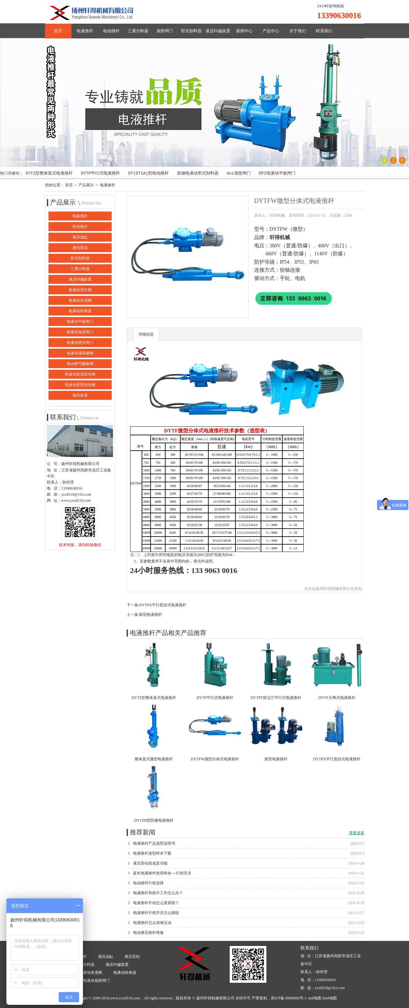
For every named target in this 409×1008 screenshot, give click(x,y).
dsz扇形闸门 (238, 173)
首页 (58, 30)
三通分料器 (138, 30)
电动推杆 (111, 30)
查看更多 (356, 833)
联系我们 (324, 30)
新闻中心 (244, 30)
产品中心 (271, 30)
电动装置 (80, 395)
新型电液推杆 (150, 615)
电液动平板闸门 (80, 322)
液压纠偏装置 (217, 30)
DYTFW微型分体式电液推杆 (215, 759)
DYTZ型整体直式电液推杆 (49, 173)
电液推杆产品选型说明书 (154, 843)
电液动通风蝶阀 (80, 353)
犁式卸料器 (191, 30)
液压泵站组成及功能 (150, 863)
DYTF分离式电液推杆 (336, 698)
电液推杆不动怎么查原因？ (156, 903)
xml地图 (314, 998)
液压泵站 (80, 248)
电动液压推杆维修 (148, 933)
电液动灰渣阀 (80, 301)
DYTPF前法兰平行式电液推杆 (276, 698)
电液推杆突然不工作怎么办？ (158, 893)
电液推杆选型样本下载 (152, 853)
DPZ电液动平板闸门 (277, 173)
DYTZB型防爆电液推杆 (154, 820)
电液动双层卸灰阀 (80, 374)
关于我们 (297, 30)
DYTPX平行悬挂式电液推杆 (162, 605)
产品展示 (86, 185)
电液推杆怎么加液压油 (152, 923)
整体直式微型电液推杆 (154, 759)
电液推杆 (85, 30)
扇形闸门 (164, 30)
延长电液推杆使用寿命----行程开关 (162, 873)
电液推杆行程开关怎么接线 (156, 913)
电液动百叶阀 (80, 290)
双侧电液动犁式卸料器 (198, 173)
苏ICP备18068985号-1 (289, 998)
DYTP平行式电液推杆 (100, 173)
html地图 (329, 998)
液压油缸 (80, 237)
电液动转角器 (80, 311)
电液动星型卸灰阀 (80, 385)
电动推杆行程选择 (148, 883)
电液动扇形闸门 (80, 332)
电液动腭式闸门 (80, 343)
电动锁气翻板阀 (80, 364)
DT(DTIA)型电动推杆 (148, 173)
